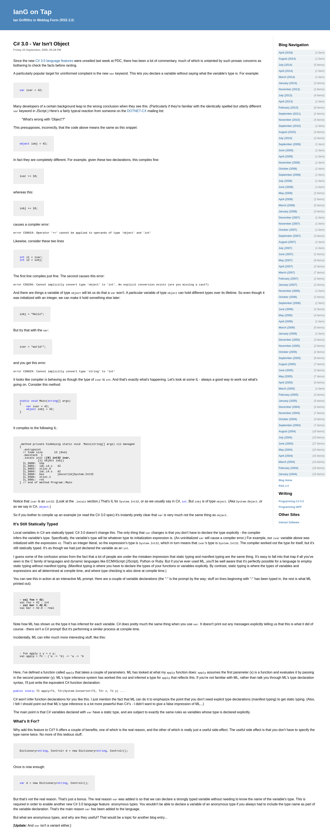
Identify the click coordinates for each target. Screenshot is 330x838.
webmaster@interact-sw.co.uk (150, 833)
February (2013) (288, 107)
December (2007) (289, 217)
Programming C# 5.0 (291, 501)
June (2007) (286, 254)
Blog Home (285, 480)
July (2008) (285, 180)
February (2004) (288, 468)
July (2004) (285, 437)
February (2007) (288, 278)
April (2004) (286, 455)
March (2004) (287, 461)
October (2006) (288, 297)
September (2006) (290, 303)
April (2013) (286, 101)
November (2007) (289, 223)
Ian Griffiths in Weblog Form (36, 20)
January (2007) (288, 284)
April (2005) (286, 382)
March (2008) (287, 205)
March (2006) (287, 327)
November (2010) (289, 119)
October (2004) (288, 419)
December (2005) (289, 339)
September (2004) (290, 425)
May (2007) (286, 260)
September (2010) (290, 125)
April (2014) (286, 70)
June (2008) (286, 187)
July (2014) (285, 64)
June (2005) (286, 370)
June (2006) (286, 309)
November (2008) (289, 162)
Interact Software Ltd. (43, 833)
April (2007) (286, 266)
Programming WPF (290, 507)
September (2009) (290, 144)
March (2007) (287, 272)
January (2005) (288, 400)
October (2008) (288, 168)
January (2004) (288, 474)
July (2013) (285, 95)
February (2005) (288, 394)
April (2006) (286, 321)
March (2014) (287, 77)
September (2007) (290, 235)
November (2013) (289, 89)
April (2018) (286, 52)
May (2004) (286, 449)
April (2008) (286, 199)
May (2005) (286, 376)
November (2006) (289, 290)
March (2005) (287, 388)
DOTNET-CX (136, 110)
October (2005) (288, 351)
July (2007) (285, 248)
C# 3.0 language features (54, 61)
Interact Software (289, 522)
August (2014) (287, 58)
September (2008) (290, 174)
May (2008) (286, 193)
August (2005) (287, 364)
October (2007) (288, 229)
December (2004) (289, 406)
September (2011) (290, 113)
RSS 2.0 (67, 20)
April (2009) (286, 156)
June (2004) (286, 443)
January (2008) (288, 211)
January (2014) (288, 83)
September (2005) (290, 358)
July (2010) (285, 138)
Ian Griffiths (78, 833)
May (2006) (286, 315)
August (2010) (287, 132)
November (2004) (289, 413)
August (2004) (287, 431)
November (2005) (289, 345)
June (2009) (286, 150)
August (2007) (287, 242)
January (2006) (288, 333)
